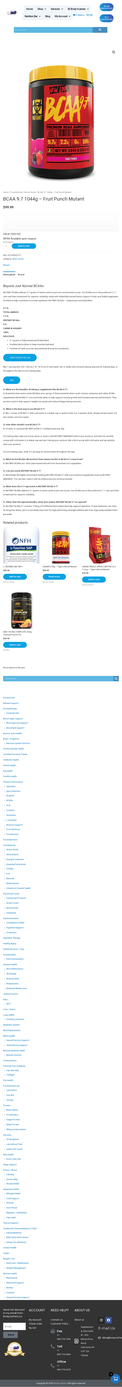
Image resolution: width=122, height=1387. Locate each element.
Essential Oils (12, 713)
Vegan (6, 1253)
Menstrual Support (15, 1283)
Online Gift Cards (14, 1149)
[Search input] (59, 678)
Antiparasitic (12, 983)
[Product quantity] (7, 246)
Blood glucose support (17, 723)
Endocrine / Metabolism (17, 1263)
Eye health (8, 771)
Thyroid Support (11, 1223)
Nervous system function (18, 743)
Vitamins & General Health (18, 888)
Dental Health (9, 765)
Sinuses (10, 1203)
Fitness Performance (13, 782)
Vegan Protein (13, 1119)
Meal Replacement (11, 1030)
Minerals (10, 878)
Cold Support (12, 1198)
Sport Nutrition (13, 791)
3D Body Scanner (78, 8)
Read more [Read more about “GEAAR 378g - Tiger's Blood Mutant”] (54, 576)
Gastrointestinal (10, 918)
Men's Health (9, 1036)
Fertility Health (10, 776)
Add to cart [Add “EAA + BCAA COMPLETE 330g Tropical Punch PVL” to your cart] (15, 644)
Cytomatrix (11, 1090)
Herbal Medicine (13, 1233)
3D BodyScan (12, 1139)
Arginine (10, 795)
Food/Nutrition (10, 839)
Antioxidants (12, 854)
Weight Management (16, 1268)
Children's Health (11, 760)
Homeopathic (9, 954)
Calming (10, 1174)
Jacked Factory (10, 994)
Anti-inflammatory (14, 969)
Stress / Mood (10, 1170)
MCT (8, 1004)
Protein (6, 1105)
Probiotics (11, 932)
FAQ (12, 380)
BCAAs (9, 800)
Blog (47, 16)
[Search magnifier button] (116, 678)
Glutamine (11, 815)
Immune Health (10, 964)
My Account (62, 16)
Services (57, 8)
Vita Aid (10, 1095)
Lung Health (8, 1015)
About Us (82, 1310)
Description (9, 274)
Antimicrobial (12, 978)
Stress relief (12, 1179)
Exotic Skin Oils (13, 1159)
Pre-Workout (12, 834)
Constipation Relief (15, 922)
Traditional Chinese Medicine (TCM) (20, 1228)
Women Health (10, 1273)
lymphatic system (11, 1025)
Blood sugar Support (13, 718)
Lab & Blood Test (14, 1144)
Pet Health (8, 1080)
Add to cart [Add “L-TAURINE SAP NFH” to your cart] (15, 576)
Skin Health (8, 1154)
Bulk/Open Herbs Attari (17, 1237)
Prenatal (10, 1292)
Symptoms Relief (11, 1189)
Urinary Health (9, 1247)
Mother (9, 1287)
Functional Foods (11, 894)
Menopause (11, 1278)
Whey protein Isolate (16, 1129)
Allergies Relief (13, 1193)
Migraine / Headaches (16, 1212)
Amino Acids (30, 192)
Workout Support (14, 825)
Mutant (6, 265)
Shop (41, 8)
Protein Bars (12, 1114)
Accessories (9, 697)
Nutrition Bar (33, 16)
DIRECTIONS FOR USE (20, 357)
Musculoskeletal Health (14, 1050)
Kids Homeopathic (15, 959)
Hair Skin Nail (12, 1070)
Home (29, 8)
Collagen (10, 1075)
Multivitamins (12, 883)
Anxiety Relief (12, 1183)
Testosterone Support (16, 1045)
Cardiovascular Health (13, 748)
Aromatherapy (10, 708)
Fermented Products (16, 898)
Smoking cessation (15, 1019)
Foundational (16, 192)
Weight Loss (9, 1259)
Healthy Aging (9, 943)
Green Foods (12, 903)
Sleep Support (10, 1164)
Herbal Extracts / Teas (13, 949)
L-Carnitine (11, 820)
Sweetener (11, 912)
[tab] (9, 274)
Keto (5, 999)
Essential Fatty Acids (16, 864)
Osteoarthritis (10, 1060)
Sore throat (11, 1207)
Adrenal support (11, 703)
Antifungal (11, 974)
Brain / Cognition (11, 739)
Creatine (10, 810)
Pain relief (11, 1217)
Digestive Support (15, 927)
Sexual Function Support (17, 1040)
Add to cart (24, 246)
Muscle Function (14, 1055)
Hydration (11, 786)
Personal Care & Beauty (14, 1066)
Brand (21, 274)
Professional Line (11, 1086)
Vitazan (10, 1100)
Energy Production (15, 859)
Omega (9, 868)
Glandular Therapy (11, 938)
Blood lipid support (15, 728)
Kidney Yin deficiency (16, 1242)
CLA (8, 805)
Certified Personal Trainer (15, 754)
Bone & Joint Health (12, 733)
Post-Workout (13, 829)
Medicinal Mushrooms (16, 988)
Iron (8, 873)
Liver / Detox (9, 1009)
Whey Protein (12, 1124)
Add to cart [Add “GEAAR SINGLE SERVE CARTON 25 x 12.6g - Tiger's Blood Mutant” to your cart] (94, 579)
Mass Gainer (12, 1110)
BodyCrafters (60, 1383)
